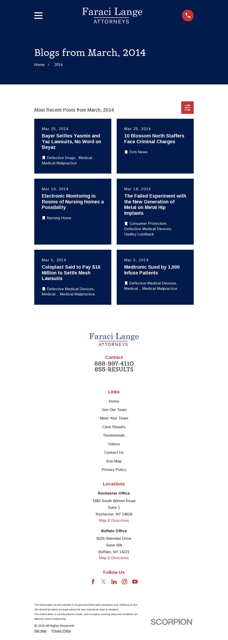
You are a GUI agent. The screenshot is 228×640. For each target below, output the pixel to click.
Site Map (114, 461)
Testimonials (114, 435)
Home (114, 401)
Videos (114, 444)
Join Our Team (114, 410)
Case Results (114, 427)
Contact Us (114, 452)
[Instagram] (124, 581)
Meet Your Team (114, 418)
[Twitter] (103, 581)
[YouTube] (135, 581)
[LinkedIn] (114, 581)
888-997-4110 (114, 364)
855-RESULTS (114, 369)
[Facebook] (93, 581)
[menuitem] (40, 631)
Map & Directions (114, 520)
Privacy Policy (114, 470)
